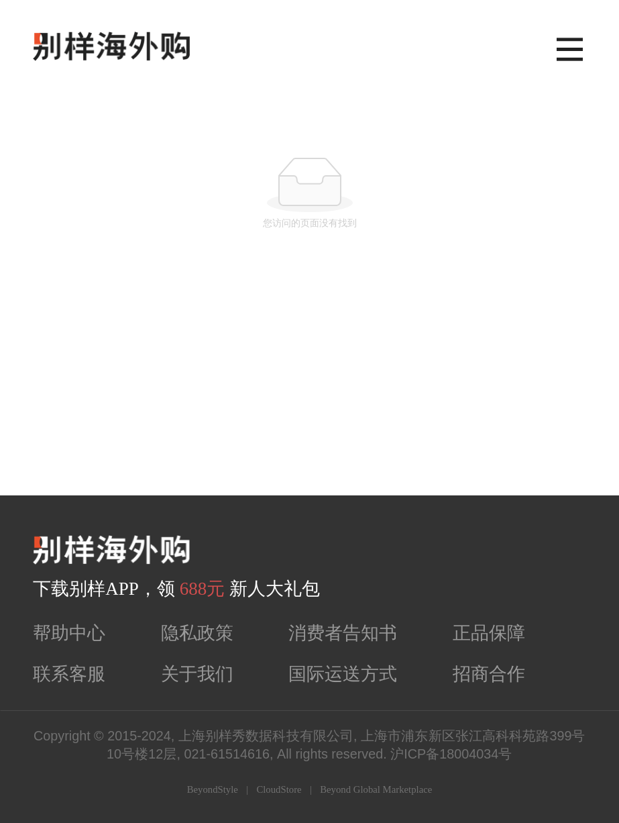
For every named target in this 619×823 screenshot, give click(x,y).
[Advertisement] (309, 395)
